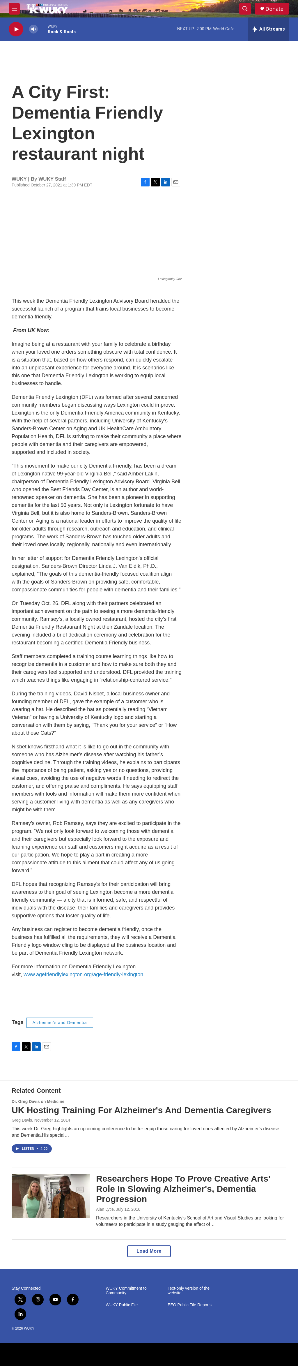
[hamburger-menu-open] (14, 9)
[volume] (33, 29)
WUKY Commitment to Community (126, 1290)
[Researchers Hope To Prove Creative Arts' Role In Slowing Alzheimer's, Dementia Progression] (51, 1195)
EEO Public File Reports (190, 1305)
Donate (274, 9)
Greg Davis (22, 1120)
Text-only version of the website (189, 1290)
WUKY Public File (122, 1305)
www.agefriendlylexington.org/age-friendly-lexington (83, 974)
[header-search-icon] (245, 9)
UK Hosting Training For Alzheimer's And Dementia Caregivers (141, 1110)
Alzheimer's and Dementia (60, 1022)
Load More (148, 1251)
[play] (16, 29)
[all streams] (268, 29)
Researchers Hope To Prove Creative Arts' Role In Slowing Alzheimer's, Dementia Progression (183, 1189)
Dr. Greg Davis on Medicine (38, 1101)
